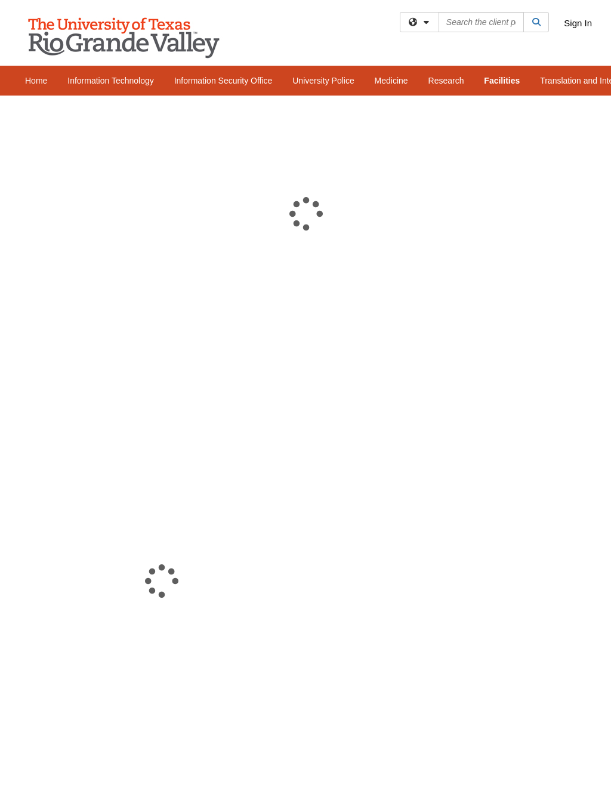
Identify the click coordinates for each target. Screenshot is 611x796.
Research (446, 80)
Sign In (578, 23)
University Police (323, 80)
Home (36, 80)
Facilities (502, 80)
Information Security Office (223, 80)
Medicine (391, 80)
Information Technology (110, 80)
